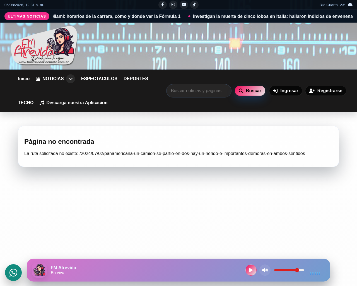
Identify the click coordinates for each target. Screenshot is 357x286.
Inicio (24, 78)
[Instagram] (173, 5)
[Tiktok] (194, 5)
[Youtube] (184, 5)
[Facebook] (162, 5)
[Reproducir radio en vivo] (251, 270)
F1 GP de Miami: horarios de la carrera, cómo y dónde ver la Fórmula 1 (110, 16)
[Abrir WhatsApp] (13, 272)
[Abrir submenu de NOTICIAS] (70, 78)
